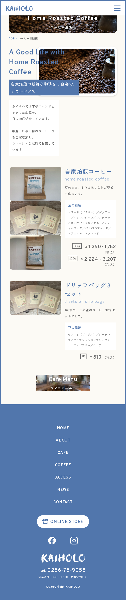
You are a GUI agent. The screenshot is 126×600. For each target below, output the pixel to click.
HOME (63, 428)
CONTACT (62, 502)
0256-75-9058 (66, 570)
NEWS (63, 489)
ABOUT (63, 440)
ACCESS (63, 477)
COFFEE (63, 465)
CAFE (63, 452)
